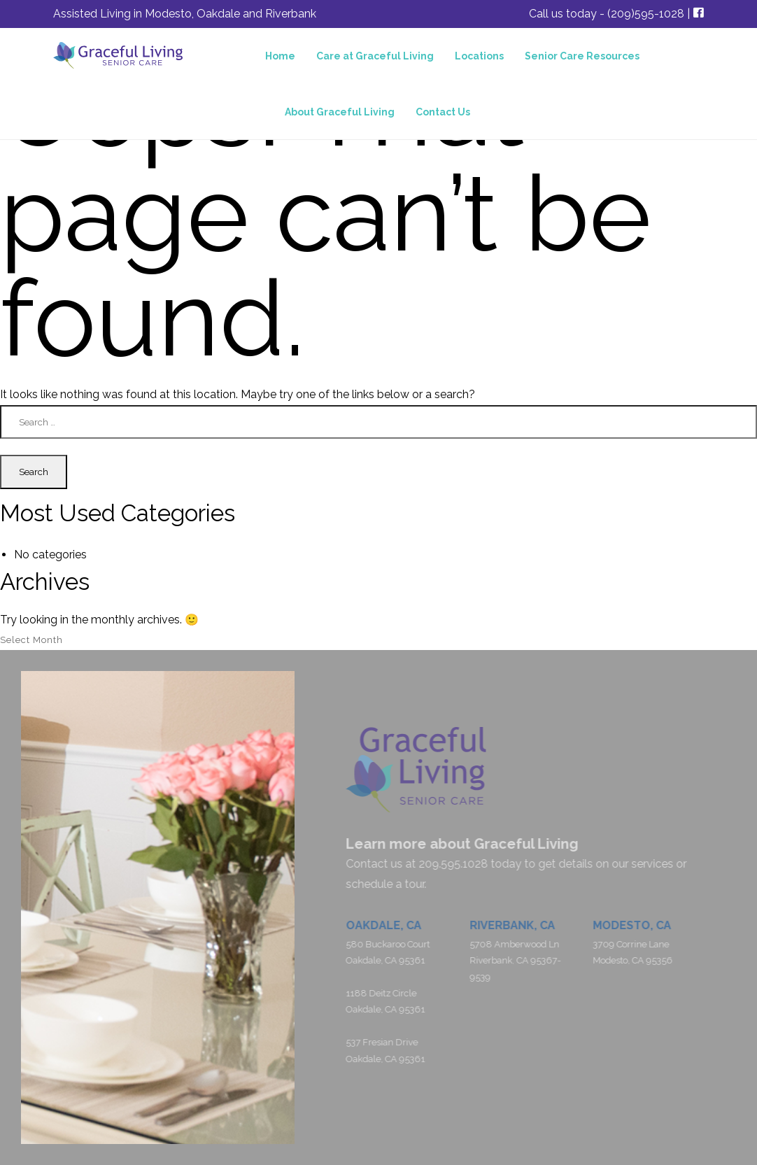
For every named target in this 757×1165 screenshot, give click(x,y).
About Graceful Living (340, 112)
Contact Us (443, 112)
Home (280, 56)
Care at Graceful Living (375, 56)
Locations (479, 56)
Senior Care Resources (582, 56)
